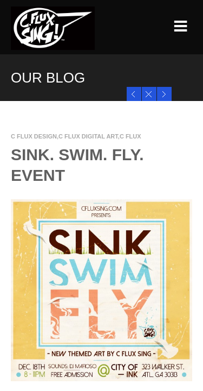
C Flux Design (34, 136)
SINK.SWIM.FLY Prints (136, 94)
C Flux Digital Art (88, 136)
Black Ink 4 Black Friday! (166, 94)
